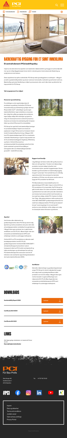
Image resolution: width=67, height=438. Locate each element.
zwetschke (37, 430)
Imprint (9, 406)
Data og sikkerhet (12, 408)
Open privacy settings (14, 417)
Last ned (52, 300)
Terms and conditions (14, 411)
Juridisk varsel (11, 414)
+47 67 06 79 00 (42, 378)
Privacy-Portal (11, 419)
